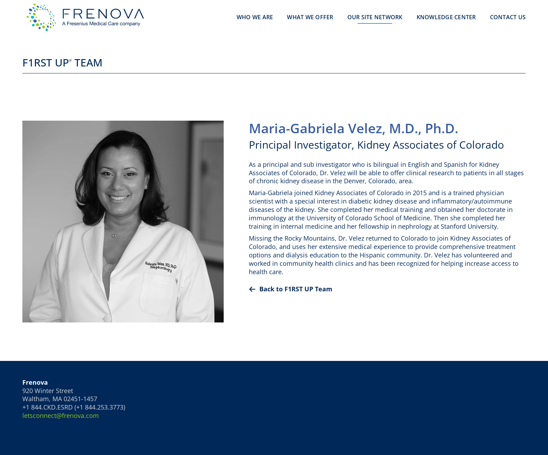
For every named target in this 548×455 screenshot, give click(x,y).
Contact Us (508, 17)
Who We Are (255, 17)
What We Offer (310, 17)
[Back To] (387, 289)
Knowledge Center (446, 17)
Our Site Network (375, 17)
